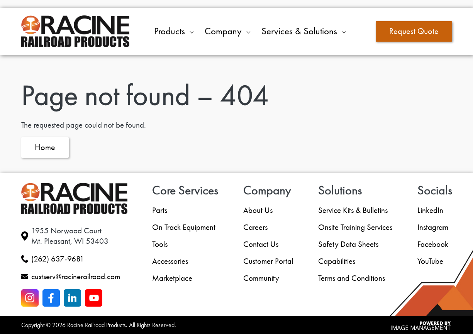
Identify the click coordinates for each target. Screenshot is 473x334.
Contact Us (260, 244)
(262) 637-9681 (57, 258)
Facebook (432, 244)
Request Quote (414, 31)
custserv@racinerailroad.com (75, 276)
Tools (160, 244)
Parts (159, 210)
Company (223, 31)
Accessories (170, 261)
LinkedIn (430, 210)
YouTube (430, 261)
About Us (258, 210)
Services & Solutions (299, 31)
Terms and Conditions (351, 278)
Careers (255, 227)
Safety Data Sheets (348, 244)
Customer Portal (268, 261)
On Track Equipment (183, 227)
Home (45, 147)
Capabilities (336, 261)
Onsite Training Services (355, 227)
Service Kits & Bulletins (353, 210)
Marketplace (172, 278)
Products (169, 31)
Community (261, 278)
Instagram (432, 227)
